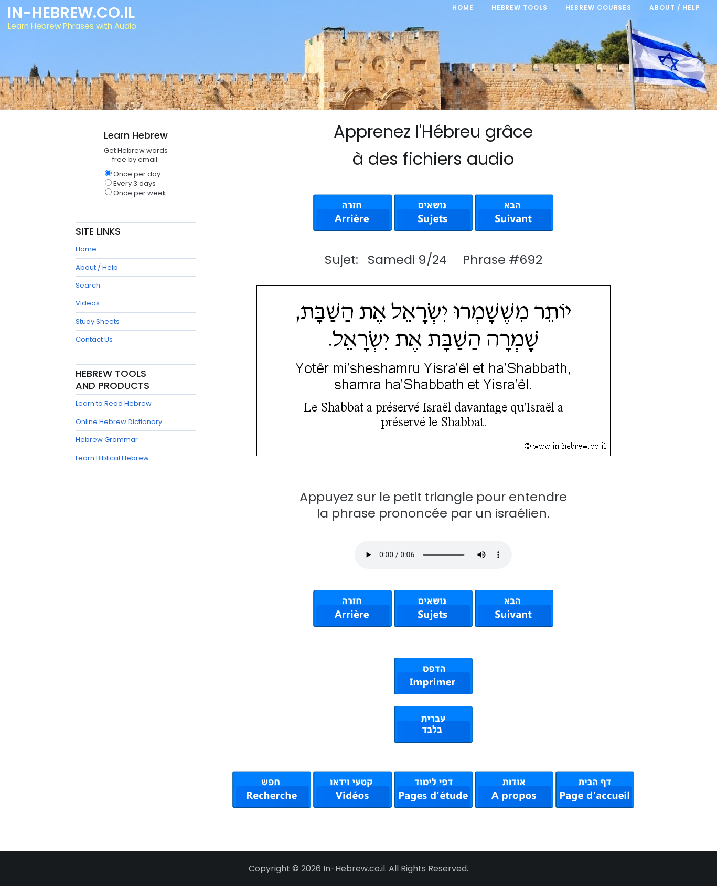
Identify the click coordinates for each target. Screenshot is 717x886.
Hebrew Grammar (107, 440)
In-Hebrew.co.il (71, 12)
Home (86, 249)
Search (88, 285)
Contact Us (94, 339)
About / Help (97, 267)
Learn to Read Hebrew (114, 403)
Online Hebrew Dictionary (119, 422)
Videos (88, 303)
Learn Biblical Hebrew (112, 458)
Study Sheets (98, 321)
